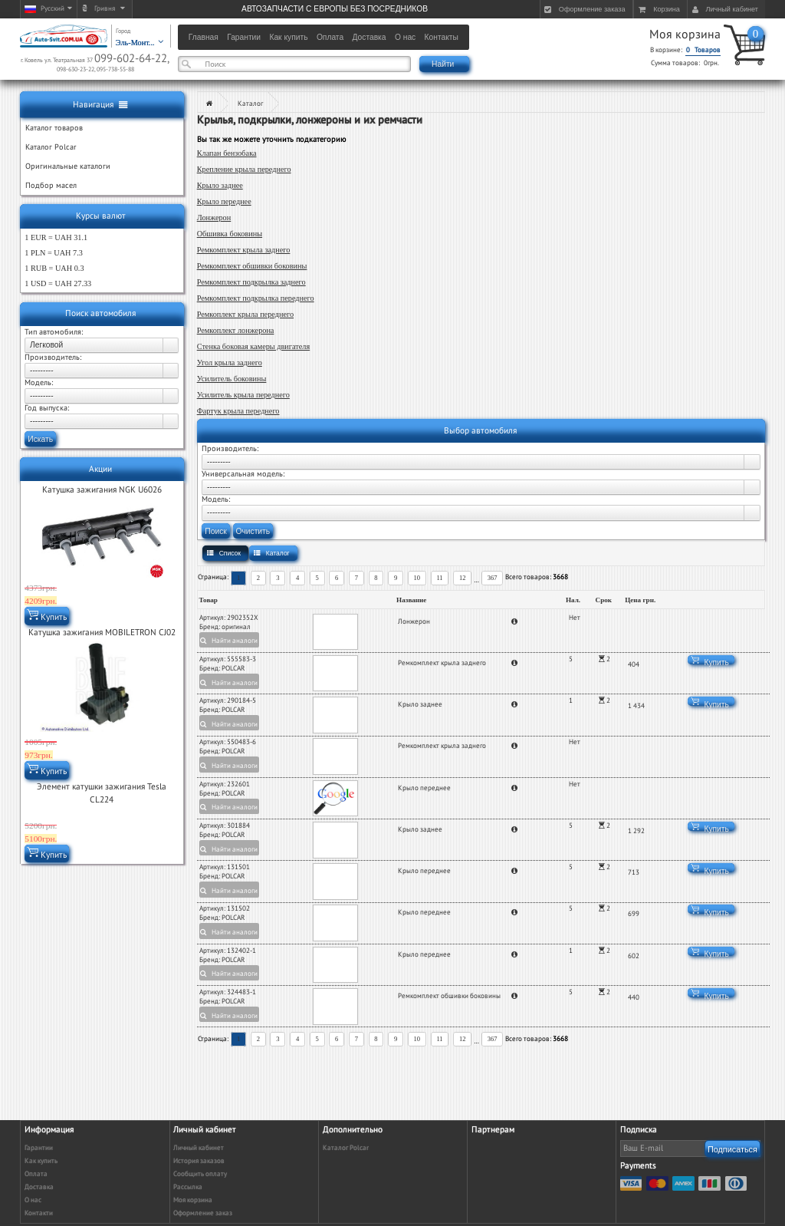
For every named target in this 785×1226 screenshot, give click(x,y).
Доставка (39, 1187)
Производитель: (53, 357)
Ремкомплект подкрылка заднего (251, 282)
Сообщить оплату (200, 1174)
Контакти (39, 1213)
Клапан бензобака (227, 153)
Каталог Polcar (346, 1148)
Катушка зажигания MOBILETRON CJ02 (102, 633)
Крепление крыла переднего (244, 169)
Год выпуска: (47, 408)
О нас (33, 1200)
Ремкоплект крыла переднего (245, 314)
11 (439, 578)
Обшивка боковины (229, 233)
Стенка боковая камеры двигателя (253, 346)
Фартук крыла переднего (238, 411)
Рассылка (187, 1187)
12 (462, 578)
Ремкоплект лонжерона (235, 330)
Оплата (36, 1174)
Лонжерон (214, 217)
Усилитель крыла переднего (243, 395)
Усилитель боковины (232, 378)
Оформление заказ (202, 1213)
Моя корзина (685, 34)
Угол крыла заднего (229, 362)
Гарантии (39, 1148)
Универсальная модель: (243, 474)
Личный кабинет (198, 1148)
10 (417, 578)
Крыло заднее (220, 185)
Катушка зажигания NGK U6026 (102, 490)
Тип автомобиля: (54, 332)
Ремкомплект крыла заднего (244, 250)
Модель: (39, 382)
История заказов (199, 1161)
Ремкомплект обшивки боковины (252, 266)
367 (493, 578)
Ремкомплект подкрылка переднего (255, 298)
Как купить (41, 1161)
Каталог (250, 104)
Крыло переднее (224, 201)
